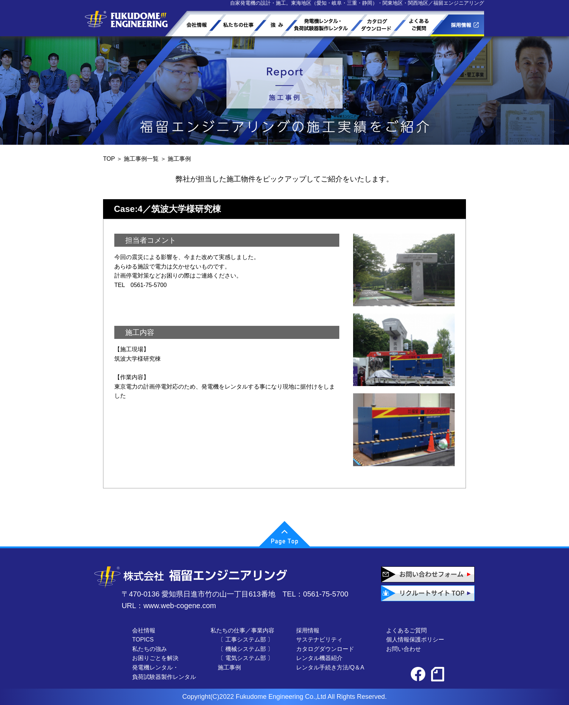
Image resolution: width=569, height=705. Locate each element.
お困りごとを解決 (155, 658)
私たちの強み (149, 649)
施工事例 (229, 667)
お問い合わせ (403, 649)
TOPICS (142, 639)
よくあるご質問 (406, 630)
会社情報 (143, 630)
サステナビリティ (319, 639)
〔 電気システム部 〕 (245, 658)
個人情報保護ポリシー (415, 639)
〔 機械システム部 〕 (245, 649)
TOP (109, 159)
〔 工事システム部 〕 (245, 639)
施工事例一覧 (141, 159)
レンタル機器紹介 (319, 658)
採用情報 (307, 630)
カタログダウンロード (325, 649)
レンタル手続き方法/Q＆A (330, 667)
